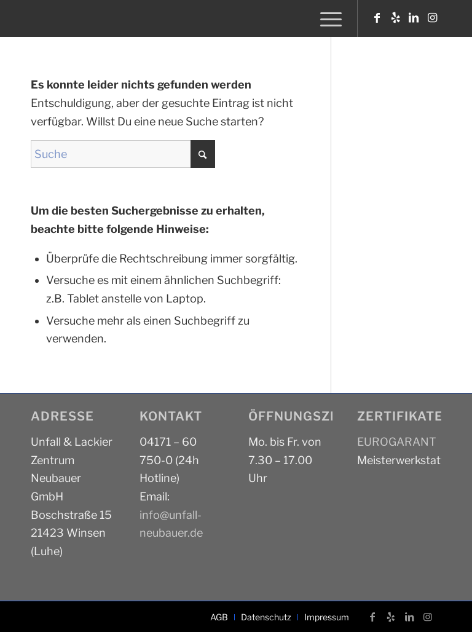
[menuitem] (328, 18)
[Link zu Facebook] (377, 18)
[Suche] (123, 154)
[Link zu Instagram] (432, 18)
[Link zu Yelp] (395, 18)
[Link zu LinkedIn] (413, 18)
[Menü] (328, 18)
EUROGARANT (396, 441)
